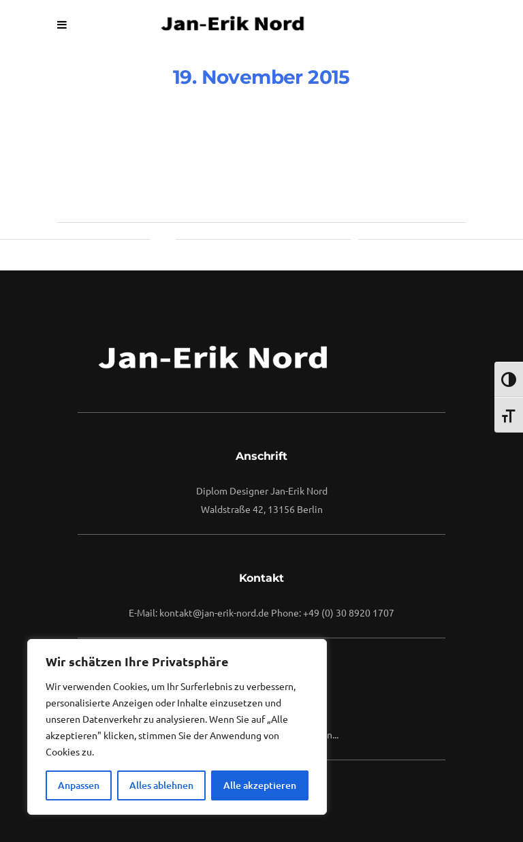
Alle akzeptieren (259, 785)
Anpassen (78, 785)
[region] (177, 727)
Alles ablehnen (161, 785)
